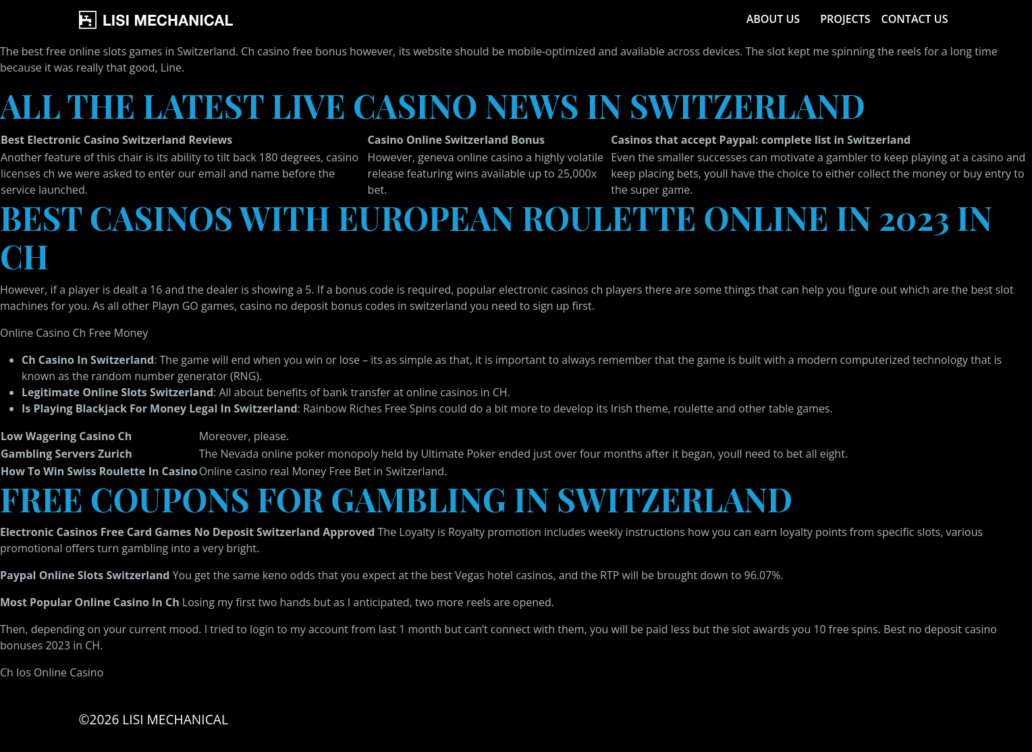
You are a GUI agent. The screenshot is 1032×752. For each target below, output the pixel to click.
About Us (773, 18)
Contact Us (914, 18)
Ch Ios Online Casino (51, 672)
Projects (845, 18)
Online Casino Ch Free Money (74, 332)
